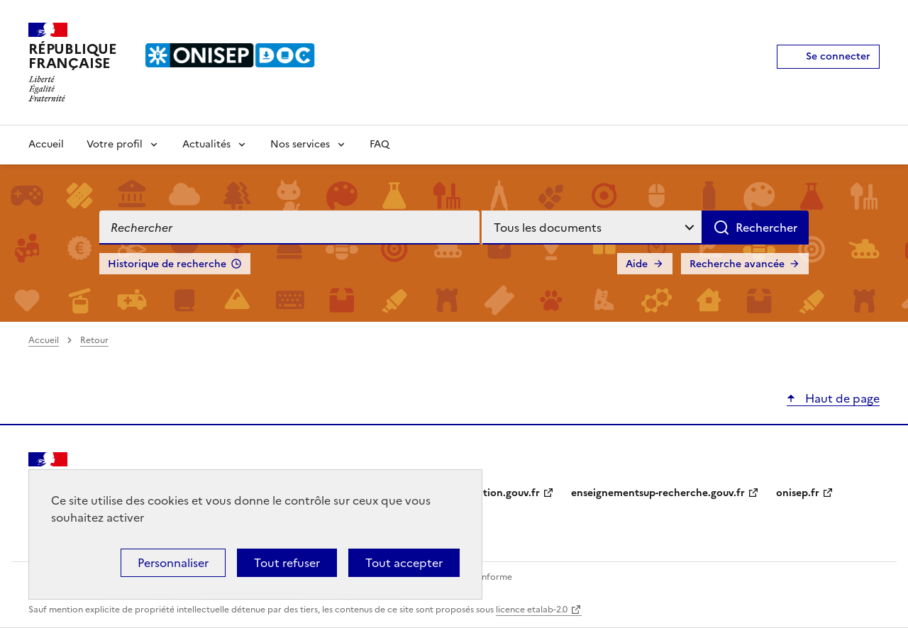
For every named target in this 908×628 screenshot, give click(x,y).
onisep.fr (797, 493)
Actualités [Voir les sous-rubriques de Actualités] (206, 144)
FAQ (379, 144)
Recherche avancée (737, 264)
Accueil (46, 144)
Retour (94, 340)
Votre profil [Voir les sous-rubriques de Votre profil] (115, 144)
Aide (637, 264)
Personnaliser (173, 562)
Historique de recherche (167, 264)
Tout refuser (287, 562)
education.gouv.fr (497, 493)
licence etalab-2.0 (532, 609)
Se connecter (838, 56)
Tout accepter (404, 562)
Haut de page (841, 398)
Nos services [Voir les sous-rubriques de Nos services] (300, 144)
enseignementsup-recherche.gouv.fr (658, 493)
